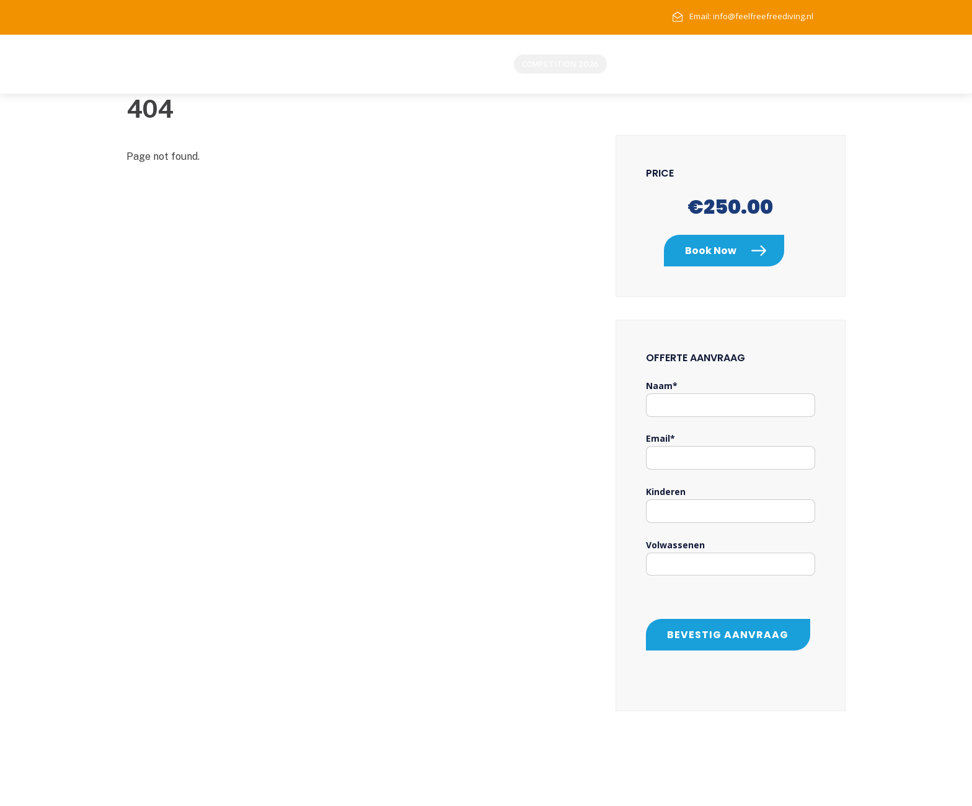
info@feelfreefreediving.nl (763, 16)
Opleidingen (753, 64)
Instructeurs (684, 64)
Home (630, 64)
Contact (810, 64)
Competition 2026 (560, 64)
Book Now (710, 250)
